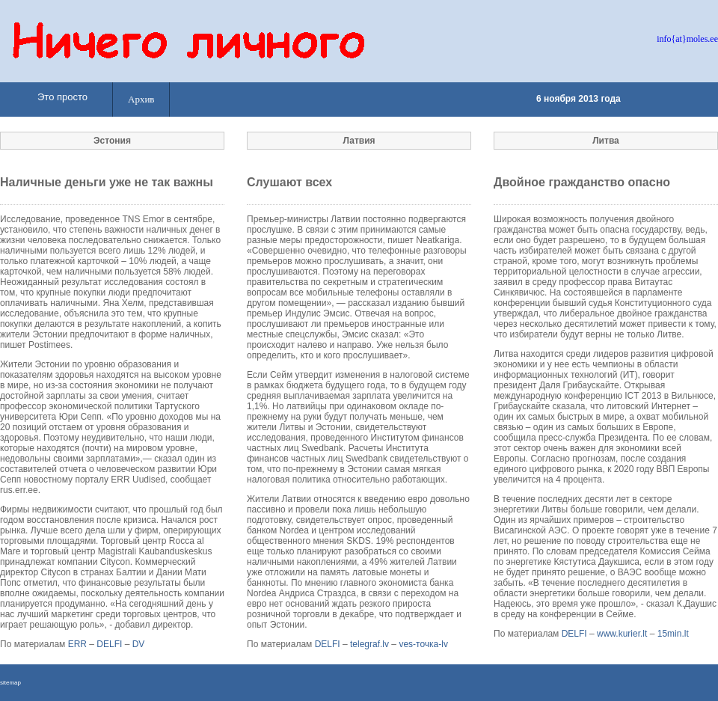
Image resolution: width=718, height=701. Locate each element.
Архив (141, 99)
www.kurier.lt (622, 633)
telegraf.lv (369, 644)
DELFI (109, 644)
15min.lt (673, 633)
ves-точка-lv (423, 644)
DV (138, 644)
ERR (77, 644)
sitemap (10, 682)
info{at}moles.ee (687, 39)
